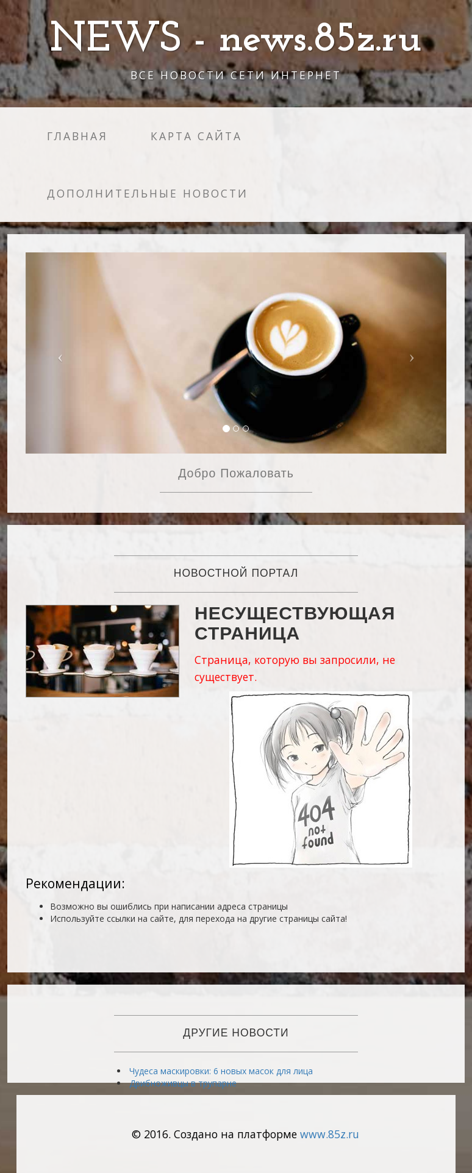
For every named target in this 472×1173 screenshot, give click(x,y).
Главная (77, 136)
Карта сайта (196, 136)
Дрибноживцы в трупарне (183, 1083)
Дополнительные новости (147, 193)
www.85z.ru (329, 1134)
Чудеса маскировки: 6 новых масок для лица (221, 1071)
